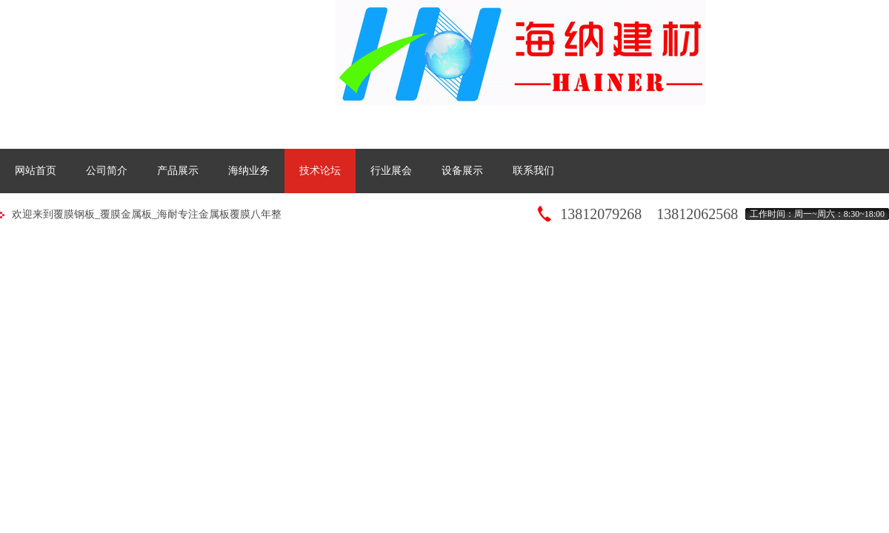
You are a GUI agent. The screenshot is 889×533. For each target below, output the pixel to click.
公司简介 (106, 170)
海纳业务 (249, 170)
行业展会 (391, 170)
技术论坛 (320, 170)
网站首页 (35, 170)
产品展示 (178, 170)
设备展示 (462, 170)
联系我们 (533, 170)
